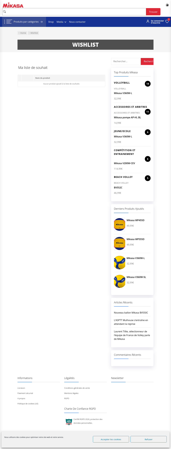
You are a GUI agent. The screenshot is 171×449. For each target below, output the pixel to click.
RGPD (66, 398)
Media (60, 21)
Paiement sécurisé (25, 393)
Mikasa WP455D (135, 220)
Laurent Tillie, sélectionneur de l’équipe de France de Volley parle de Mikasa (132, 335)
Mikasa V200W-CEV (124, 163)
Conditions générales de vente (77, 388)
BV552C (118, 187)
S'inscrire (155, 23)
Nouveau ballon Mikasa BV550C (131, 312)
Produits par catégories (29, 22)
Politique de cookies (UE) (28, 403)
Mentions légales (71, 393)
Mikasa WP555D (135, 239)
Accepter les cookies (111, 439)
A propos (21, 398)
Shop (51, 21)
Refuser (148, 439)
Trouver (153, 11)
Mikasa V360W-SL (136, 277)
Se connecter (157, 21)
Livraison (21, 388)
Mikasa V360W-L (123, 93)
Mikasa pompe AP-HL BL (127, 117)
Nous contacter (77, 21)
